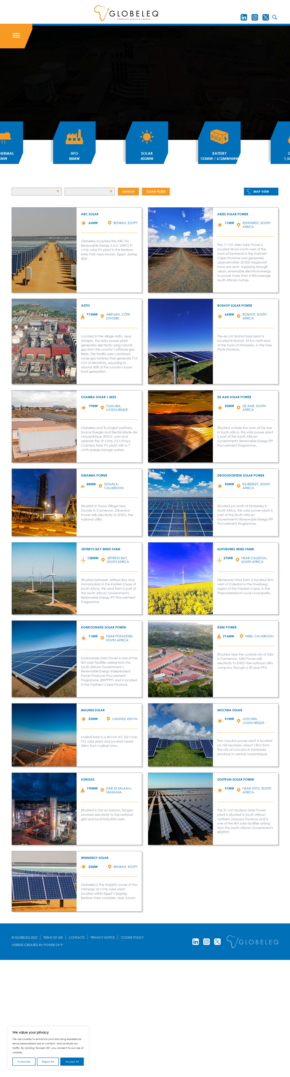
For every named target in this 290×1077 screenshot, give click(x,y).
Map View (261, 191)
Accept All (72, 1061)
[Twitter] (265, 17)
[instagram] (255, 17)
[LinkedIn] (244, 17)
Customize (23, 1061)
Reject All (48, 1061)
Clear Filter (155, 191)
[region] (48, 1048)
